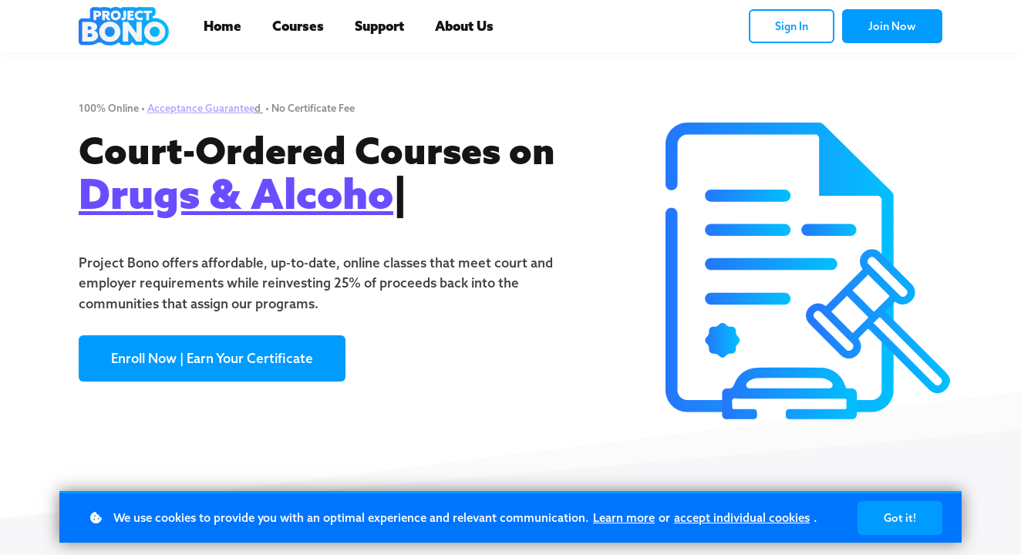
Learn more (624, 517)
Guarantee (229, 108)
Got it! (900, 518)
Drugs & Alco (210, 193)
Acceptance (176, 108)
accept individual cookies (742, 517)
